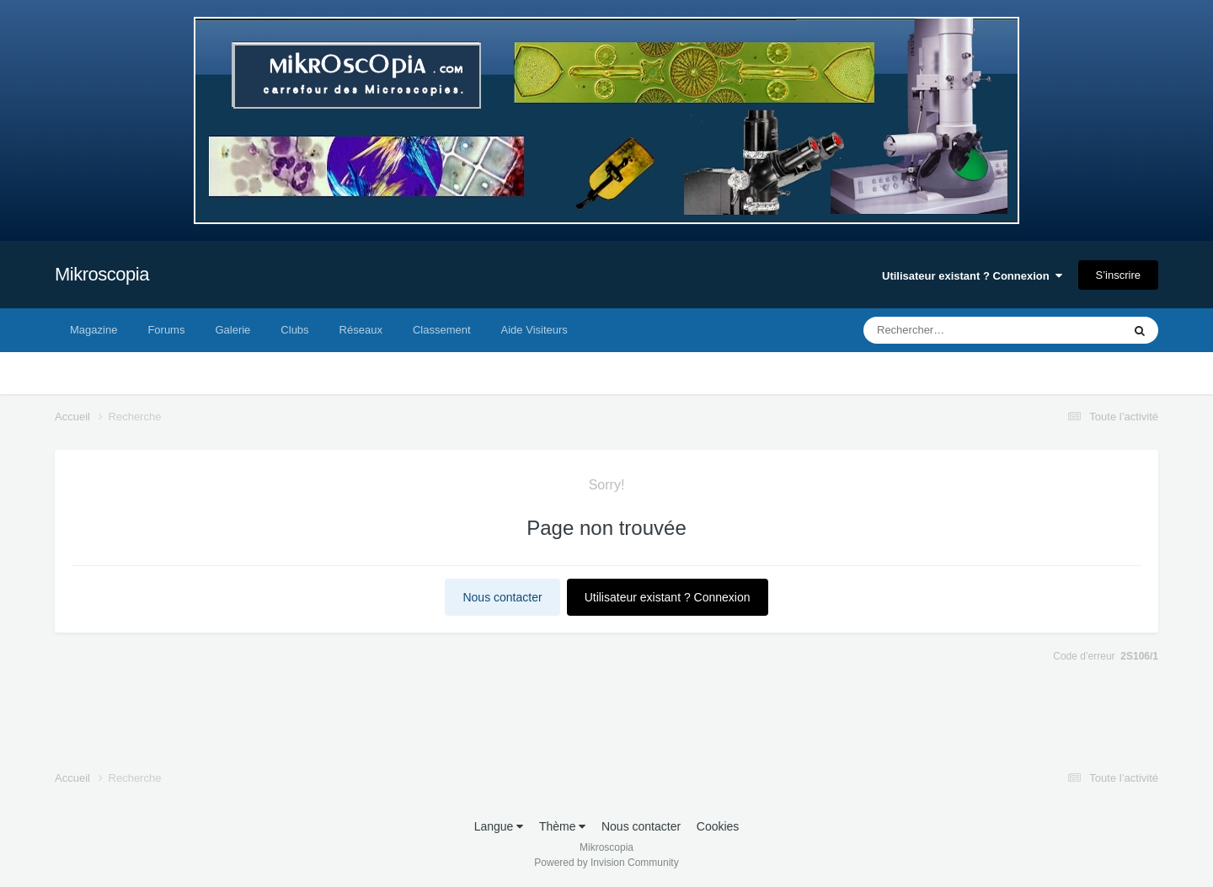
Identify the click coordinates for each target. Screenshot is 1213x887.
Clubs (294, 329)
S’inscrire (1118, 275)
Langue (499, 826)
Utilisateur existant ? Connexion (972, 276)
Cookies (718, 826)
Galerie (232, 329)
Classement (442, 329)
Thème (562, 826)
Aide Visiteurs (534, 329)
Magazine (93, 329)
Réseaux (360, 329)
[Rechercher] (947, 330)
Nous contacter (502, 597)
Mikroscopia (102, 274)
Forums (165, 329)
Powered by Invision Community (606, 862)
